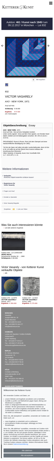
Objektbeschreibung (14, 125)
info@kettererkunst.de (12, 326)
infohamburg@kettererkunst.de (15, 345)
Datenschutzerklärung (20, 444)
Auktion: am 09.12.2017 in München (27, 24)
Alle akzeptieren (27, 455)
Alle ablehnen (27, 450)
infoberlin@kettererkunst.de (14, 364)
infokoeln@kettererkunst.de (14, 381)
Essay (32, 125)
